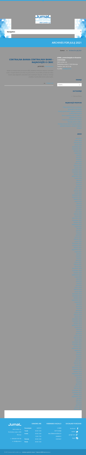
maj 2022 (79, 233)
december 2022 (77, 218)
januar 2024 (78, 193)
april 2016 (79, 384)
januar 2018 (78, 340)
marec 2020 (78, 287)
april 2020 (79, 285)
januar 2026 (78, 145)
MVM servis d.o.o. (46, 452)
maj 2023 (79, 208)
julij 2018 (79, 329)
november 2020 (77, 271)
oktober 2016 (78, 371)
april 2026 (79, 138)
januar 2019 (78, 317)
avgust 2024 (78, 178)
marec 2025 (78, 163)
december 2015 (77, 390)
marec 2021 (78, 262)
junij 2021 (79, 256)
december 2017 (77, 342)
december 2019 (77, 294)
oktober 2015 (78, 394)
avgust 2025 (78, 153)
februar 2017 (78, 363)
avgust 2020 (78, 277)
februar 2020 (78, 289)
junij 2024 (79, 182)
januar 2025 (78, 168)
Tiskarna (38, 452)
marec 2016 (78, 386)
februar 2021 (78, 264)
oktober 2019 (78, 298)
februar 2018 (78, 338)
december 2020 (77, 268)
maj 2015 (79, 403)
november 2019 (77, 296)
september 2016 (77, 373)
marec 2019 (78, 313)
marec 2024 (78, 189)
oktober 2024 (78, 174)
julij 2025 (79, 155)
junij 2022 (79, 231)
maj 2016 (79, 382)
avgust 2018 (78, 327)
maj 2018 (79, 331)
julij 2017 (79, 352)
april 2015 (79, 405)
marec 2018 (78, 336)
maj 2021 (79, 258)
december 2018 (77, 319)
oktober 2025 (78, 151)
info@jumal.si (67, 69)
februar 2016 (78, 388)
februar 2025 (78, 166)
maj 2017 (79, 357)
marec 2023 (78, 212)
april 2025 (79, 161)
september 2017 (77, 348)
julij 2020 (79, 279)
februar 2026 (78, 142)
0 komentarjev (49, 66)
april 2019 (79, 310)
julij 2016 (79, 378)
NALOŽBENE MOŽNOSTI (54, 433)
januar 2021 (78, 266)
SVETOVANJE (57, 431)
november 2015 (77, 392)
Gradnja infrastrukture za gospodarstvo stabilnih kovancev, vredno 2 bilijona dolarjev (70, 126)
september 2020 (77, 275)
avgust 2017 (78, 350)
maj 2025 (79, 159)
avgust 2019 (78, 302)
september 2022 (77, 224)
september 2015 (77, 396)
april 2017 (79, 359)
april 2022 (79, 235)
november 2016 (77, 369)
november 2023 (77, 197)
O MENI (59, 428)
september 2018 (77, 325)
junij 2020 (79, 281)
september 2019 (77, 300)
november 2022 (77, 220)
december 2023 (77, 195)
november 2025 (77, 149)
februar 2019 (78, 315)
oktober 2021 (78, 247)
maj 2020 (79, 283)
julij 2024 (79, 180)
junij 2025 (79, 157)
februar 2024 (78, 191)
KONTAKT (58, 439)
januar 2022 (78, 241)
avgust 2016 (78, 375)
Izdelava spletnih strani (28, 452)
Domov (62, 50)
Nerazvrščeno (77, 96)
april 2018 (79, 334)
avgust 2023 (78, 201)
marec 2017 (78, 361)
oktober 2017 (78, 346)
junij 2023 (79, 205)
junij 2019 (79, 306)
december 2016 (77, 367)
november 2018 (77, 321)
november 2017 (77, 344)
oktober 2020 (78, 273)
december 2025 (77, 147)
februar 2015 (78, 409)
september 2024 (77, 176)
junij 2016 (79, 380)
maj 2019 (79, 308)
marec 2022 (78, 237)
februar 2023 (78, 214)
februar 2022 (78, 239)
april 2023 (79, 210)
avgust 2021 (78, 252)
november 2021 (77, 245)
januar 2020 (78, 292)
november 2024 (77, 172)
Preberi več (50, 83)
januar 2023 (78, 216)
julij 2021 (79, 254)
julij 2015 (79, 399)
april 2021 (79, 260)
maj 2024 (79, 184)
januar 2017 (78, 365)
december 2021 (77, 243)
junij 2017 (79, 354)
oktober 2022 (78, 222)
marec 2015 (78, 407)
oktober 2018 (78, 323)
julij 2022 (79, 229)
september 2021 (77, 250)
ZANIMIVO (58, 436)
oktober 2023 (78, 199)
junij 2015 (79, 401)
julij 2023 (79, 203)
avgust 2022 (78, 226)
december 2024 (77, 170)
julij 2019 (79, 304)
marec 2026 (78, 140)
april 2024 (79, 187)
